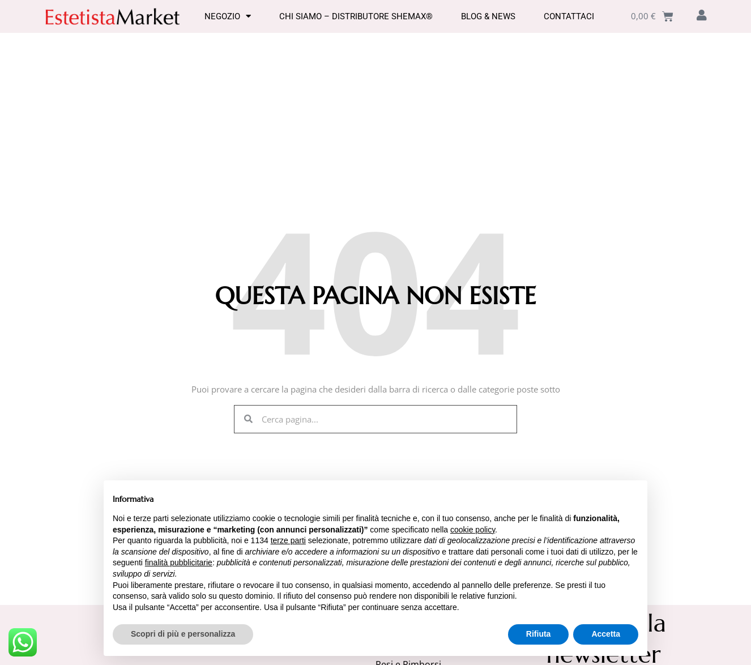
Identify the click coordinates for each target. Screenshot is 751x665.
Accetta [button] (605, 633)
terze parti (288, 540)
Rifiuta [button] (538, 633)
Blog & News (488, 16)
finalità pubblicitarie (178, 562)
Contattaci (569, 16)
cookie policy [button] (472, 529)
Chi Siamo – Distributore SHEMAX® (356, 16)
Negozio (227, 16)
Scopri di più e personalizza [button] (183, 633)
